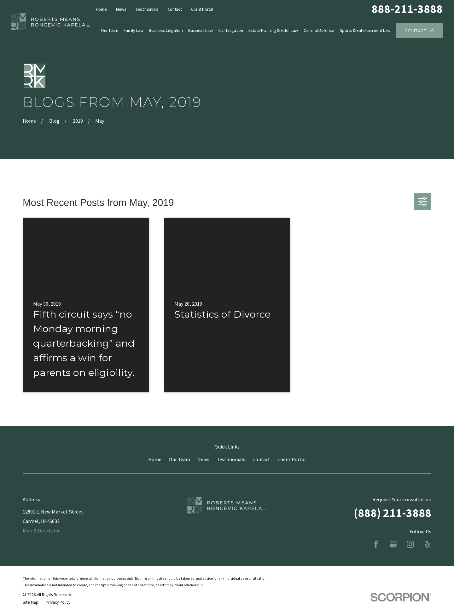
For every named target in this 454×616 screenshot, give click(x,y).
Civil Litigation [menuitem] (230, 30)
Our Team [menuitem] (109, 30)
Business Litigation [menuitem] (166, 30)
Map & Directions (41, 530)
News (121, 9)
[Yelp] (427, 544)
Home (101, 9)
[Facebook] (376, 544)
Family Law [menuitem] (133, 30)
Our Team (179, 459)
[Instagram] (410, 544)
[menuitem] (30, 603)
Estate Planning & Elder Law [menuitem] (273, 30)
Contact (175, 9)
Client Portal (202, 9)
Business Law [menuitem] (200, 30)
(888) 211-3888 (392, 513)
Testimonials (147, 9)
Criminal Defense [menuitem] (319, 30)
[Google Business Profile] (393, 544)
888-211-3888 (407, 9)
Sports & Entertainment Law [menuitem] (365, 30)
